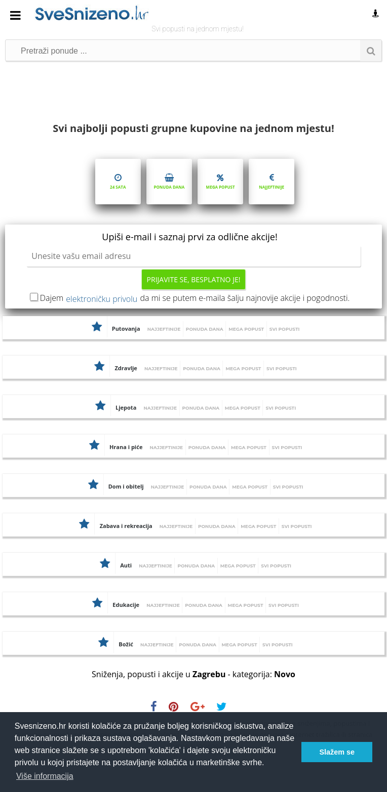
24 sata (118, 180)
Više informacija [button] (44, 776)
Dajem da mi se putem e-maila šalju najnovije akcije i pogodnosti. (195, 297)
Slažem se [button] (337, 752)
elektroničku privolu (101, 298)
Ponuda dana (169, 180)
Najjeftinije (271, 180)
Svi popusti (284, 329)
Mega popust (220, 180)
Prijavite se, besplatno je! (194, 279)
